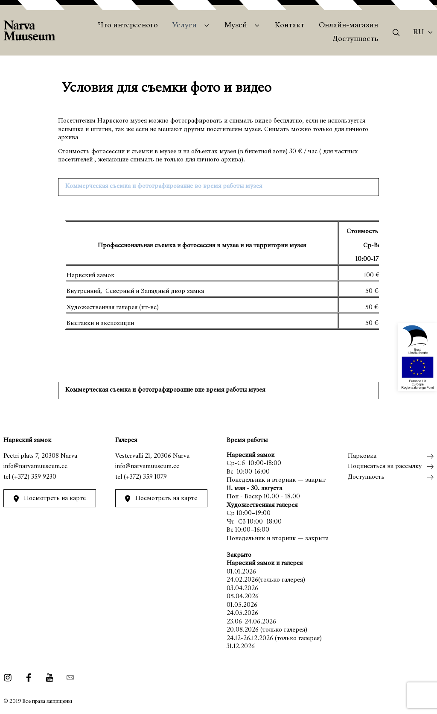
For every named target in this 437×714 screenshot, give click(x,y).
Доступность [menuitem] (355, 39)
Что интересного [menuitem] (128, 25)
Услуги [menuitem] (184, 25)
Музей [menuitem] (235, 25)
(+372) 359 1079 (145, 477)
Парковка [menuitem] (362, 456)
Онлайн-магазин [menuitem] (348, 25)
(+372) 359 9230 (34, 477)
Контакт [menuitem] (289, 25)
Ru (418, 32)
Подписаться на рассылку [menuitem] (385, 466)
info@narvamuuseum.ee (35, 466)
